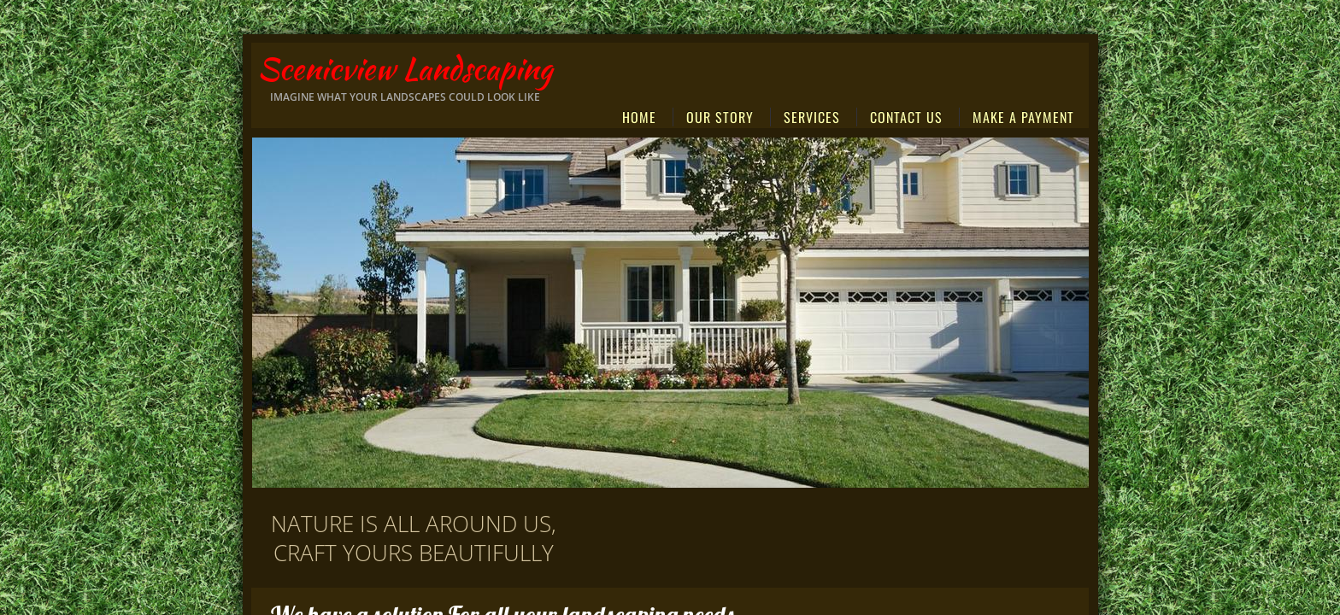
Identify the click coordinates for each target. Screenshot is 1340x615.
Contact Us (906, 117)
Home (639, 117)
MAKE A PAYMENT (1023, 117)
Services (812, 117)
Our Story (720, 117)
